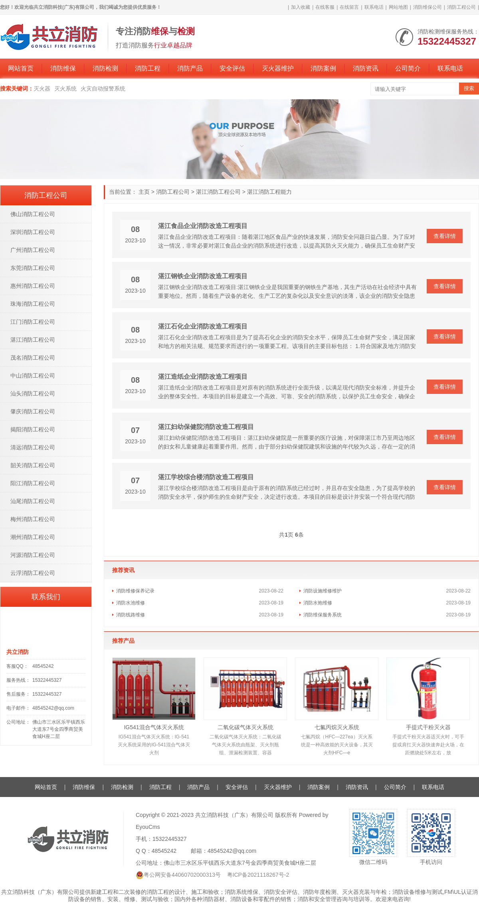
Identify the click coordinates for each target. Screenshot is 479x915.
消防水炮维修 (317, 603)
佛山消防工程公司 (32, 214)
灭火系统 (65, 88)
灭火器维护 (278, 68)
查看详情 (444, 236)
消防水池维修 (130, 603)
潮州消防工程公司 (32, 537)
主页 (144, 192)
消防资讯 (365, 68)
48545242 (42, 666)
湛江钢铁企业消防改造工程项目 (202, 276)
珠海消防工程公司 (32, 304)
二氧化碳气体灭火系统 (245, 727)
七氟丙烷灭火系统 (337, 727)
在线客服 (325, 7)
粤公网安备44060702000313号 (182, 875)
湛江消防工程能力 (269, 192)
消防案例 (323, 68)
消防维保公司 (427, 7)
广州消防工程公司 (32, 250)
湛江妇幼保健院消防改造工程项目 (206, 426)
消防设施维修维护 (322, 591)
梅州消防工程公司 (32, 519)
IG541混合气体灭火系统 (154, 727)
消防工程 (147, 68)
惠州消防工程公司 (32, 286)
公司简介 (408, 68)
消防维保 (63, 68)
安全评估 (232, 68)
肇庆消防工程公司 (32, 411)
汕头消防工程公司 (32, 393)
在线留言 (349, 7)
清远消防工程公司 (32, 447)
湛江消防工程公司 (218, 192)
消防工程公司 (461, 7)
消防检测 (105, 68)
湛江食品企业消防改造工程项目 (202, 225)
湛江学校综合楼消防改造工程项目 (206, 477)
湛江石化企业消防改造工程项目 (202, 326)
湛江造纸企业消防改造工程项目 (202, 376)
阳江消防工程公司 (32, 483)
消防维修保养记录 (135, 591)
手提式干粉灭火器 (428, 727)
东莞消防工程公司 (32, 268)
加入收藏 (300, 7)
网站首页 (21, 68)
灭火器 (42, 88)
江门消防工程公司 (32, 322)
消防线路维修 (130, 615)
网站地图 (398, 7)
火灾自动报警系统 (103, 88)
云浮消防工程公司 (32, 573)
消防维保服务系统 (322, 615)
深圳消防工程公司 (32, 232)
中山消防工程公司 (32, 375)
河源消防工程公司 (32, 555)
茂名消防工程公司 (32, 357)
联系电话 (374, 7)
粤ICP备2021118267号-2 (258, 875)
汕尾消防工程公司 (32, 501)
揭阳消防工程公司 (32, 429)
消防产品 (190, 68)
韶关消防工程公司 (32, 465)
